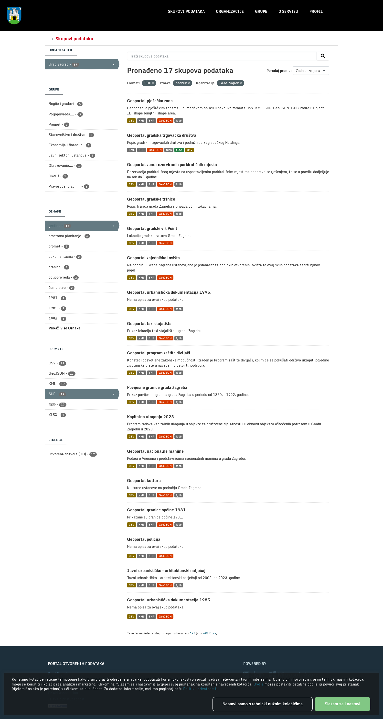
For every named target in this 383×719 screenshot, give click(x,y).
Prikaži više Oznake (64, 328)
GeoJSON (165, 120)
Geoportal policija (143, 539)
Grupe (261, 11)
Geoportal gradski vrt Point (152, 228)
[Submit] (323, 56)
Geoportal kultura (144, 480)
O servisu (288, 11)
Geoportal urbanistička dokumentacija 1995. (169, 292)
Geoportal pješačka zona (150, 101)
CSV (131, 120)
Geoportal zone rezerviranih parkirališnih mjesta (172, 164)
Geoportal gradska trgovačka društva (161, 135)
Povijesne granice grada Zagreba (157, 387)
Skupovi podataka (186, 11)
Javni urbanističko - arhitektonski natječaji (166, 570)
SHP (151, 120)
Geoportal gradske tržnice (151, 199)
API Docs (209, 633)
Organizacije (230, 11)
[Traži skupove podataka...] (222, 56)
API (192, 633)
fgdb (178, 120)
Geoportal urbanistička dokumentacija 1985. (169, 600)
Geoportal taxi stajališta (149, 323)
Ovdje (259, 684)
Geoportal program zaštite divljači (158, 353)
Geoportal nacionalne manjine (155, 451)
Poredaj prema (278, 70)
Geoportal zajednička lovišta (153, 258)
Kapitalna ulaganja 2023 (150, 417)
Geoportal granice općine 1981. (157, 510)
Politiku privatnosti (199, 689)
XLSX (179, 150)
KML (141, 120)
